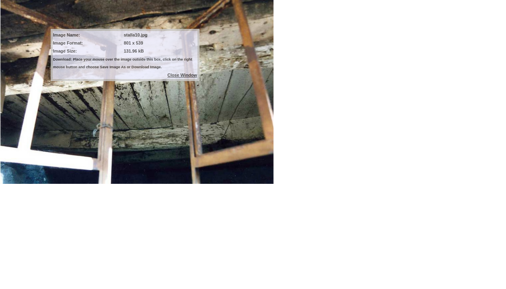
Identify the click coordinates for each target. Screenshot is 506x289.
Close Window (182, 75)
